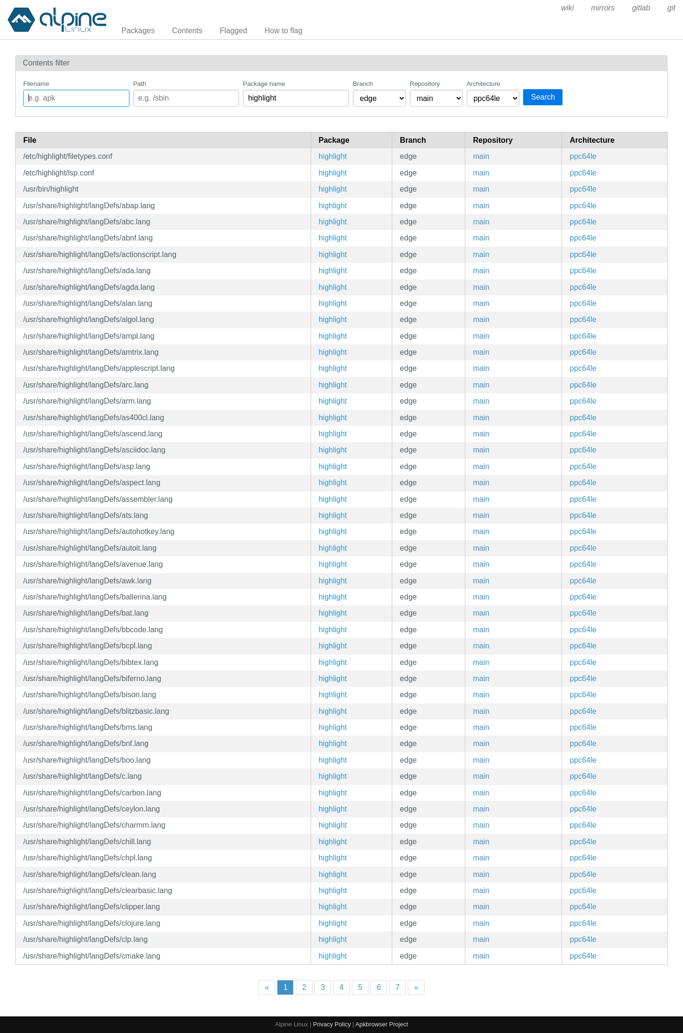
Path (139, 83)
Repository (425, 83)
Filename (36, 83)
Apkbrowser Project (381, 1024)
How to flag (284, 31)
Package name (264, 83)
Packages (138, 31)
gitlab (641, 8)
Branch (363, 83)
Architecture (483, 83)
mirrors (603, 8)
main (481, 156)
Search (543, 97)
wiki (567, 8)
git (671, 8)
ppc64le (583, 156)
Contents (187, 31)
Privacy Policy (332, 1024)
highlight (333, 156)
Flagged (233, 31)
